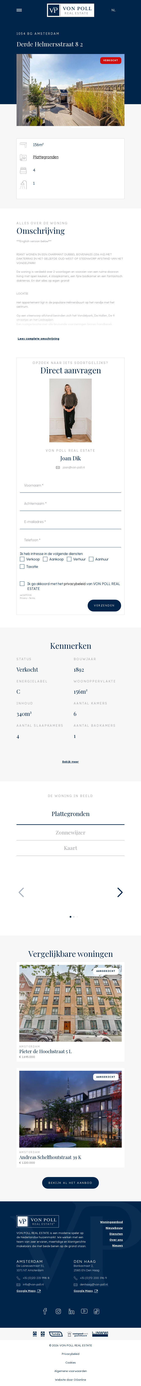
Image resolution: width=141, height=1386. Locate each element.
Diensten (116, 1234)
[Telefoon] (70, 549)
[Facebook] (45, 1312)
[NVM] (35, 1335)
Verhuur (76, 569)
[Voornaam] (70, 495)
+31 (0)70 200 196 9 (90, 1279)
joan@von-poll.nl (74, 477)
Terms (32, 608)
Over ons (116, 1240)
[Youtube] (84, 1312)
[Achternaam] (70, 513)
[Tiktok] (96, 1312)
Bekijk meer (70, 762)
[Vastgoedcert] (77, 1335)
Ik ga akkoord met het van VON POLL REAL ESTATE (70, 596)
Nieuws (117, 1246)
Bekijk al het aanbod (70, 1183)
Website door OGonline (70, 1380)
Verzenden (104, 615)
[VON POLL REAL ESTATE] (70, 10)
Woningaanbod (111, 1222)
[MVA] (43, 1335)
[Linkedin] (71, 1312)
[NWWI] (100, 1335)
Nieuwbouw (114, 1228)
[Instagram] (58, 1312)
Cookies (70, 1363)
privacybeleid (75, 594)
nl (113, 10)
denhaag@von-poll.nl (91, 1285)
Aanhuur (99, 569)
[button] (28, 128)
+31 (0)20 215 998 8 (33, 1279)
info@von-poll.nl (30, 1285)
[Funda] (56, 1335)
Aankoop (53, 569)
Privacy (23, 608)
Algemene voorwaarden (70, 1372)
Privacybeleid (70, 1355)
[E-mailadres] (70, 531)
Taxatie (29, 576)
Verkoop (30, 569)
